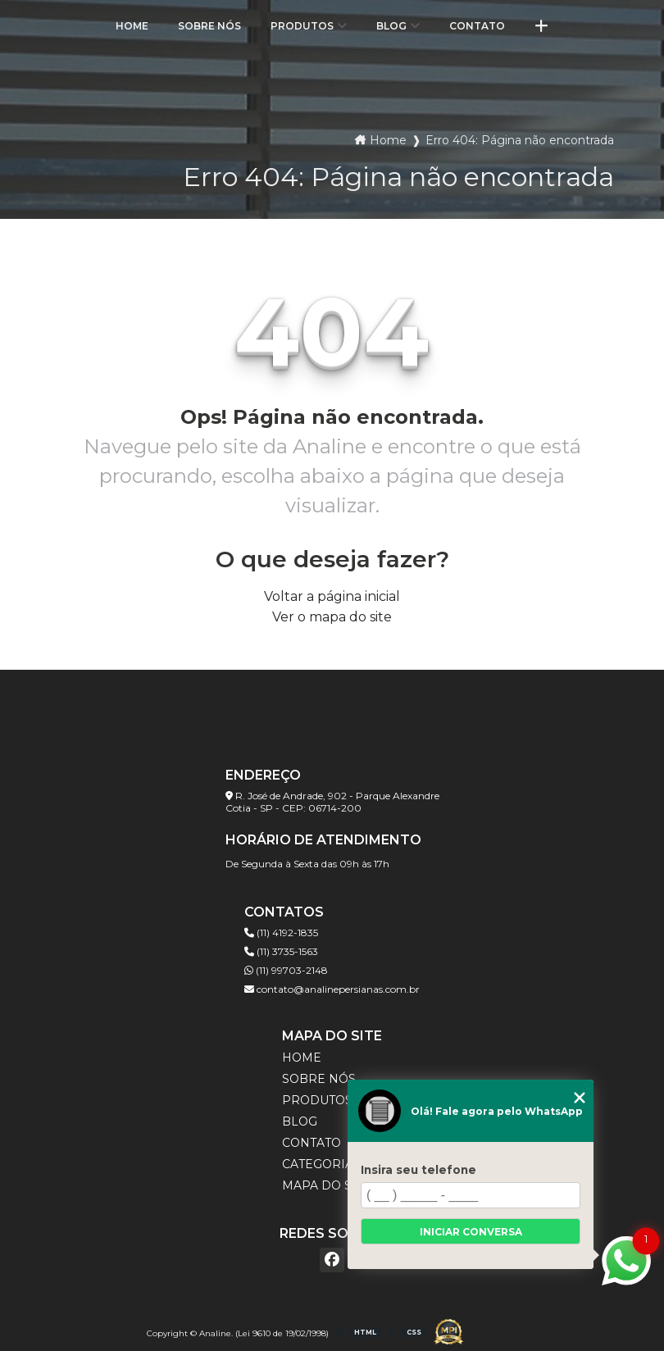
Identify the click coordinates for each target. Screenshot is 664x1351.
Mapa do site (326, 1185)
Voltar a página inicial (332, 596)
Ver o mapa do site (332, 617)
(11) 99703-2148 (286, 970)
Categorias (321, 1164)
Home (132, 26)
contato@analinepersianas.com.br (332, 989)
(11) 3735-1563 (281, 951)
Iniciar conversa (471, 1232)
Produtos (302, 26)
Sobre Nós (209, 26)
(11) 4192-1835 (281, 932)
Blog (391, 26)
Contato (477, 26)
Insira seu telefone (418, 1169)
